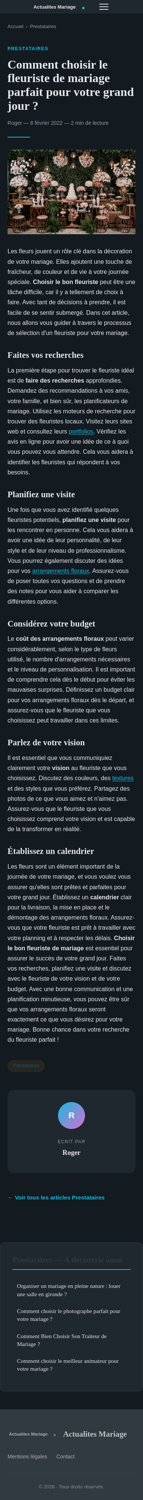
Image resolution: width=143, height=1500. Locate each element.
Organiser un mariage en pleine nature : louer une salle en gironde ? (68, 1290)
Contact (65, 1457)
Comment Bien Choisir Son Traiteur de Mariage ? (61, 1340)
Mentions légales (27, 1457)
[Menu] (103, 7)
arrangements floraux (60, 571)
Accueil (15, 26)
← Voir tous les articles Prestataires (56, 1197)
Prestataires (43, 26)
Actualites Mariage (67, 1434)
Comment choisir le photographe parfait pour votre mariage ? (68, 1315)
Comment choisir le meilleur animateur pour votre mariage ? (68, 1365)
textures (123, 778)
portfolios (81, 431)
